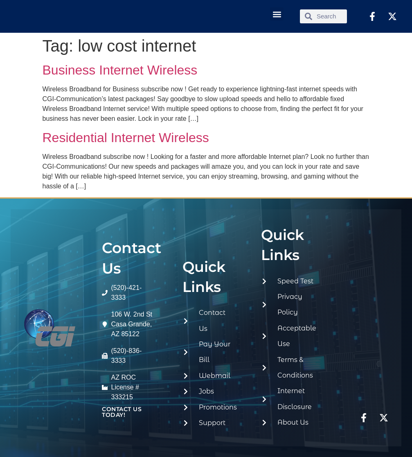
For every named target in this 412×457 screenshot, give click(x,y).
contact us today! (122, 412)
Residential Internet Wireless (126, 137)
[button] (277, 14)
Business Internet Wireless (120, 70)
